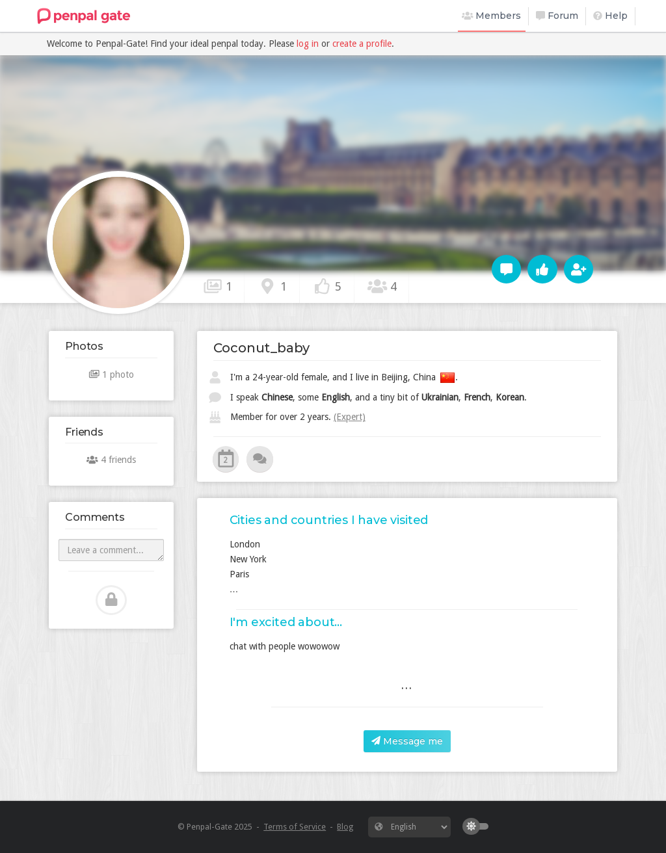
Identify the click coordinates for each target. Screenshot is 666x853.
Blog (345, 827)
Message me (407, 741)
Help (610, 15)
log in (308, 43)
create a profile (362, 43)
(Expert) (350, 417)
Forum (557, 15)
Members (492, 15)
